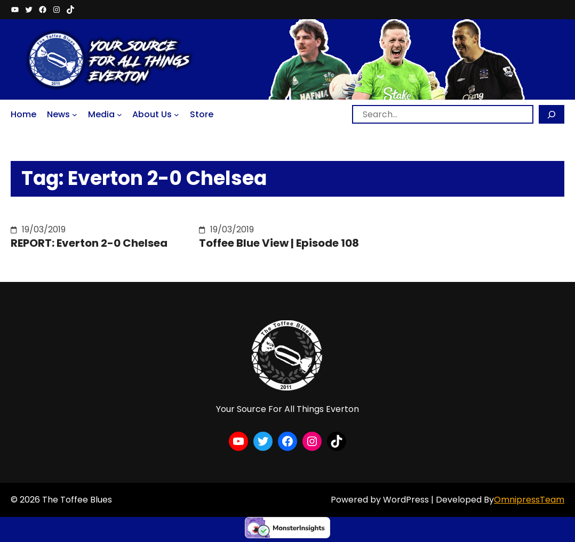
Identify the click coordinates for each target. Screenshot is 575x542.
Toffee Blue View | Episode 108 (279, 243)
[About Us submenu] (176, 114)
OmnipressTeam (529, 500)
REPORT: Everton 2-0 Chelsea (89, 243)
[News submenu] (74, 114)
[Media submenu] (119, 114)
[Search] (551, 114)
